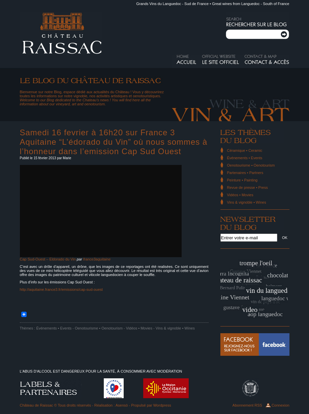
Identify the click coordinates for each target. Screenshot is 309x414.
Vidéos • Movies (139, 328)
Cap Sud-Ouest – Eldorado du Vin (48, 259)
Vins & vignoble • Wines (175, 328)
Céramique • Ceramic (244, 150)
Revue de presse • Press (247, 187)
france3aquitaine (97, 259)
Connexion (280, 405)
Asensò (122, 405)
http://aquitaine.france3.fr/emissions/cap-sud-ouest (61, 289)
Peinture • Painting (242, 180)
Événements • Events (53, 328)
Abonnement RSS (247, 405)
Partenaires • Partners (245, 173)
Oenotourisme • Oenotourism (99, 328)
